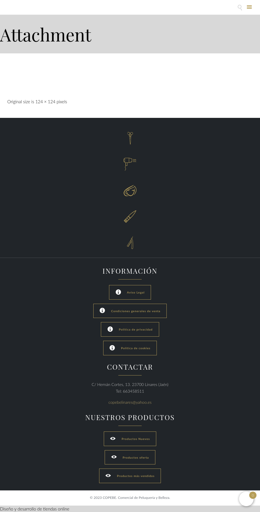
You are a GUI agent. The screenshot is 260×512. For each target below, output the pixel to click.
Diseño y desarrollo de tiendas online (34, 508)
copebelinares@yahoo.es (130, 402)
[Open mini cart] (246, 499)
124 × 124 (45, 101)
